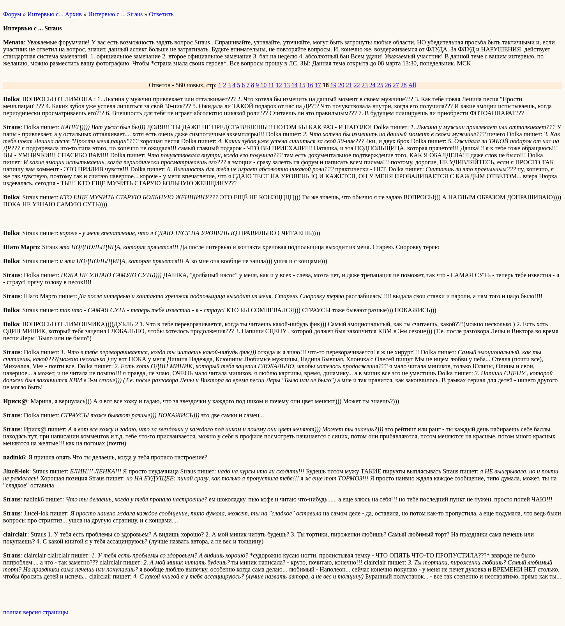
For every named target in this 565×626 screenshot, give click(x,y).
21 (349, 85)
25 (380, 85)
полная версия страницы (35, 612)
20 (341, 85)
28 (404, 85)
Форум (12, 14)
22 (357, 85)
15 (302, 85)
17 (318, 85)
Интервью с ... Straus (115, 14)
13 (287, 85)
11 (271, 85)
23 (365, 85)
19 (333, 85)
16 (310, 85)
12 (279, 85)
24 (372, 85)
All (412, 85)
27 (396, 85)
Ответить (161, 14)
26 (388, 85)
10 (263, 85)
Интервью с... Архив (54, 14)
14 (294, 85)
